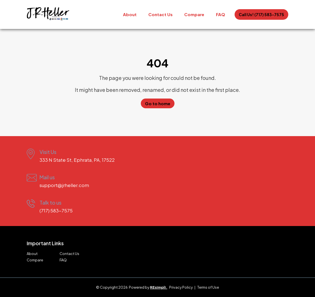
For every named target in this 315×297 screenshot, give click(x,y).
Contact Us (160, 14)
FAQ (220, 14)
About (130, 14)
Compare (194, 14)
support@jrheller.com (64, 185)
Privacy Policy (181, 287)
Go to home (157, 103)
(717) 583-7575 (56, 210)
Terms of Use (208, 287)
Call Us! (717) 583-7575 (261, 14)
